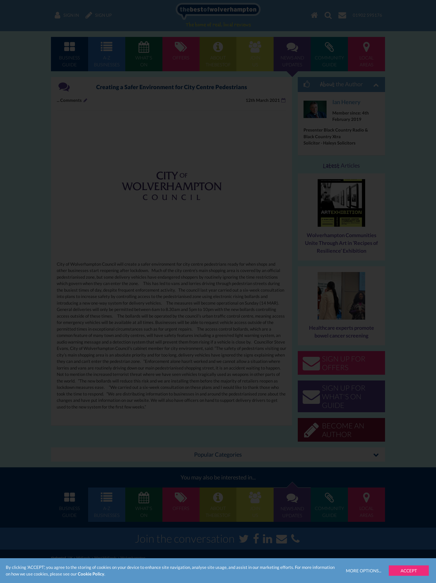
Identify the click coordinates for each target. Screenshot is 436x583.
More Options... (363, 570)
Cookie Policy (91, 573)
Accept (409, 570)
